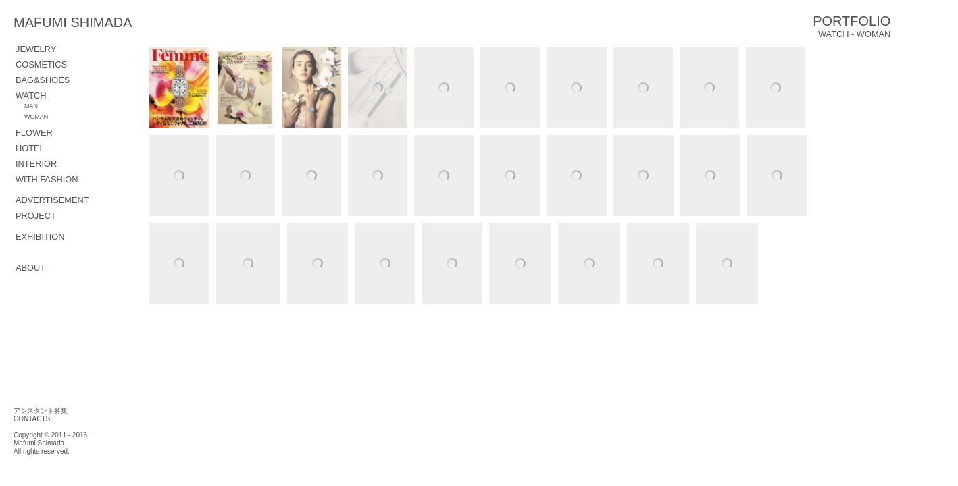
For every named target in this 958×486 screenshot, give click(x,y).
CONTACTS (32, 419)
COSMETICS (41, 64)
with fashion (47, 179)
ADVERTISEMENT (52, 200)
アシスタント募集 (41, 410)
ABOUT (30, 268)
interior (36, 164)
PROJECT (36, 216)
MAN (31, 106)
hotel (30, 148)
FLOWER (34, 133)
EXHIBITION (40, 237)
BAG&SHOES (43, 80)
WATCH (31, 95)
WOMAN (36, 116)
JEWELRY (36, 49)
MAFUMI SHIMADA (108, 22)
